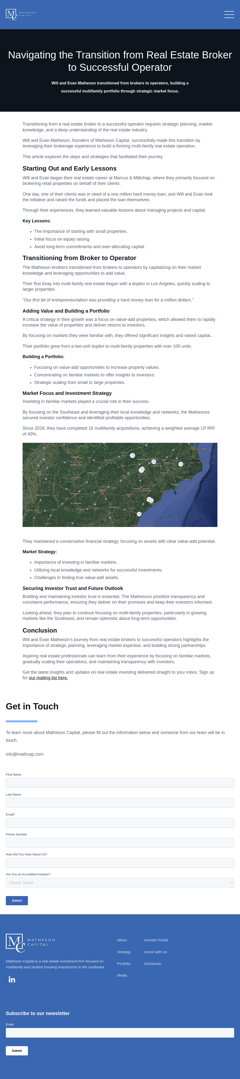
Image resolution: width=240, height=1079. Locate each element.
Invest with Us (155, 952)
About (122, 940)
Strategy (124, 952)
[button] (228, 14)
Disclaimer (152, 963)
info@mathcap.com (24, 754)
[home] (20, 14)
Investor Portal (156, 940)
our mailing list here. (48, 677)
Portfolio (123, 963)
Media (122, 975)
